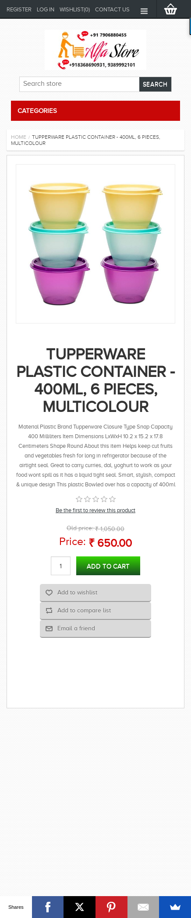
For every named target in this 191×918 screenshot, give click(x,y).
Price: (72, 541)
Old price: (80, 528)
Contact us (112, 9)
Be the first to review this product (95, 510)
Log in (45, 9)
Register (19, 9)
